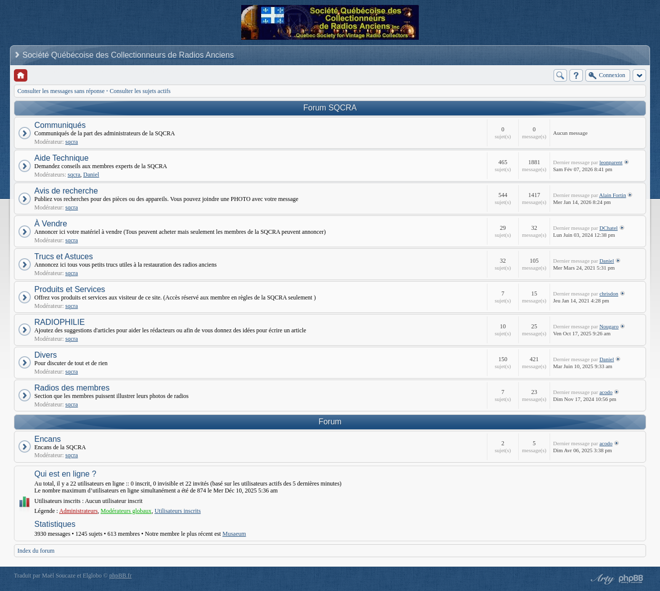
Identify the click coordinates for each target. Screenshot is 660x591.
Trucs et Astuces (63, 256)
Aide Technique (61, 158)
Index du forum (36, 550)
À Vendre (50, 223)
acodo (605, 392)
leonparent (610, 162)
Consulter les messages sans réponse (60, 91)
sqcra (71, 141)
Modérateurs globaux (125, 510)
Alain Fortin (612, 195)
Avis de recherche (66, 191)
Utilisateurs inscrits (178, 510)
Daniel (91, 174)
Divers (45, 355)
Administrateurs (78, 510)
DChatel (608, 228)
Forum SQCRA (330, 107)
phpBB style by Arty (601, 579)
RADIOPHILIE (59, 322)
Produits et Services (69, 289)
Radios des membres (71, 388)
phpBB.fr (120, 575)
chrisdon (608, 293)
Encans (47, 439)
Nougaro (609, 326)
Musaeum (234, 533)
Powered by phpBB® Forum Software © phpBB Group (631, 579)
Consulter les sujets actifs (140, 91)
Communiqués (60, 125)
